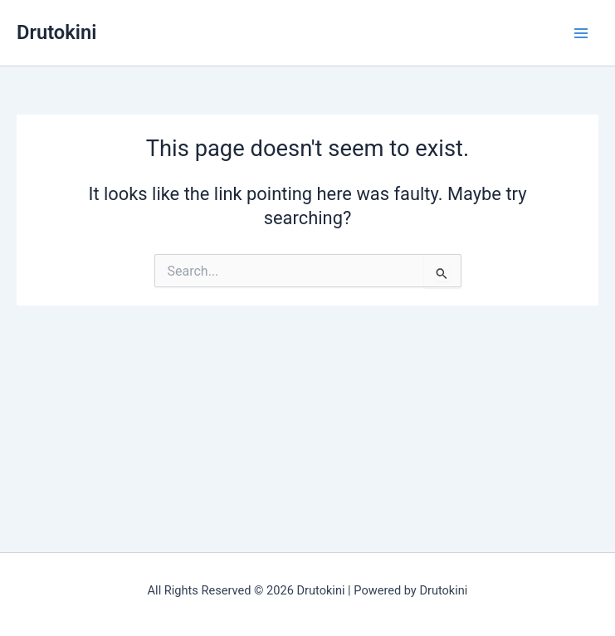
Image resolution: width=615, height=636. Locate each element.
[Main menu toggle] (581, 33)
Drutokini (56, 32)
